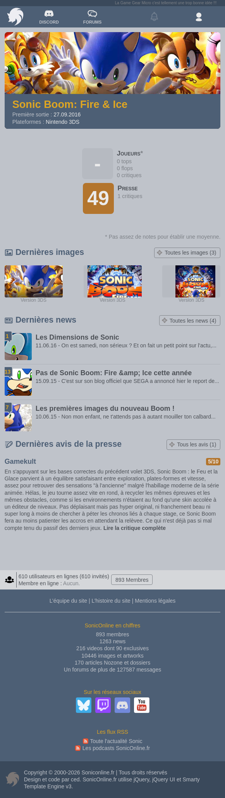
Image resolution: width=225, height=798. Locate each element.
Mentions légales (155, 601)
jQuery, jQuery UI (154, 779)
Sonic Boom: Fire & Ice (70, 104)
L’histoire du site (110, 601)
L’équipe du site (68, 601)
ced (75, 779)
